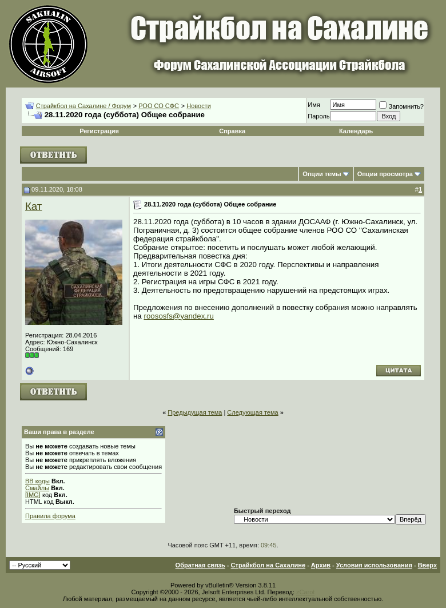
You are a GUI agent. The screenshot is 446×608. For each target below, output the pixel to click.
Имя (314, 104)
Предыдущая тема (195, 412)
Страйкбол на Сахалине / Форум (83, 105)
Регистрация (99, 131)
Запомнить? (401, 106)
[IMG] (33, 494)
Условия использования (374, 565)
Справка (232, 131)
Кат (33, 206)
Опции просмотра (385, 173)
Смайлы (37, 487)
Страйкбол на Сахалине (268, 565)
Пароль (318, 116)
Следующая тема (252, 412)
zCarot (305, 592)
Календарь (356, 131)
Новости (198, 105)
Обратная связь (200, 565)
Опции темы (321, 173)
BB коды (37, 481)
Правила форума (50, 515)
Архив (320, 565)
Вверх (427, 565)
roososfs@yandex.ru (178, 316)
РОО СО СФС (158, 105)
